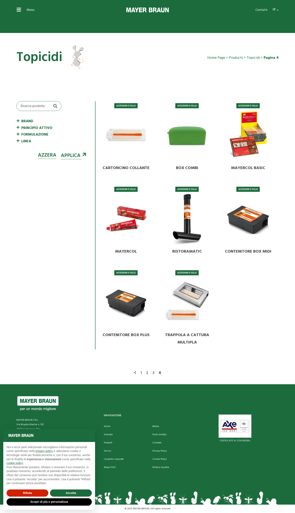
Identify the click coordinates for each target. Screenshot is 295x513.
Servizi (107, 451)
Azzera (47, 155)
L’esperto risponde (114, 459)
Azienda (108, 435)
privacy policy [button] (44, 451)
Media (155, 426)
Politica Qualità (160, 467)
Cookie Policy (159, 459)
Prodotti (108, 443)
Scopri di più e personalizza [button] (49, 501)
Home (107, 426)
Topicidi (253, 58)
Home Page (216, 58)
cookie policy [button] (15, 463)
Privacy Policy (159, 451)
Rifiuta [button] (27, 493)
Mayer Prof (110, 467)
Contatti (261, 10)
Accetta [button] (71, 493)
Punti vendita (159, 435)
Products (236, 58)
